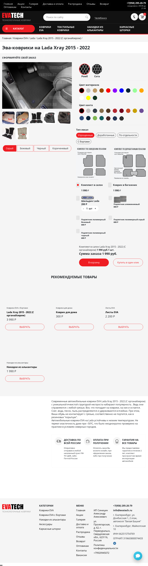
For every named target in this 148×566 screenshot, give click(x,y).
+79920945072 (101, 552)
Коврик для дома (66, 312)
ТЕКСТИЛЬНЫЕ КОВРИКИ (65, 28)
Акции (20, 3)
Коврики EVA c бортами (52, 515)
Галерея (33, 3)
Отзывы (91, 3)
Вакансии (81, 555)
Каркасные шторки (50, 528)
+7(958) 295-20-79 (136, 3)
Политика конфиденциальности (106, 546)
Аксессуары (45, 524)
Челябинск (101, 18)
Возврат (104, 3)
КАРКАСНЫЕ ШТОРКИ (127, 28)
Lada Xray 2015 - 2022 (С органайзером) (20, 314)
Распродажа (75, 3)
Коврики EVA (46, 510)
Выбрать (25, 327)
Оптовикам (10, 7)
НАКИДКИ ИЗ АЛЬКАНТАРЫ (95, 28)
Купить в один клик (128, 262)
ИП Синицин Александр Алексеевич (101, 513)
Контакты (26, 7)
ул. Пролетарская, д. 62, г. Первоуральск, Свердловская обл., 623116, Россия (102, 531)
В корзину (94, 262)
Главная (8, 3)
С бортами (84, 141)
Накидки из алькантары (22, 367)
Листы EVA (111, 312)
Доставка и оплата (53, 3)
